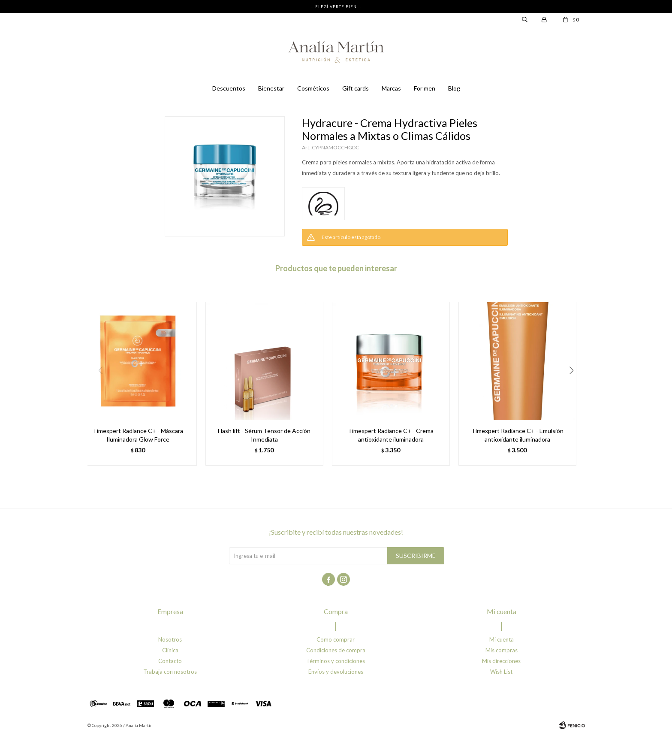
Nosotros (170, 639)
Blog (454, 88)
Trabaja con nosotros (170, 671)
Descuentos (228, 88)
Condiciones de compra (335, 650)
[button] (575, 388)
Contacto (170, 660)
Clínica (170, 650)
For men (424, 88)
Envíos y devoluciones (335, 671)
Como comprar (335, 639)
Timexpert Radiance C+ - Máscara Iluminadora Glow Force (138, 435)
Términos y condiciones (335, 660)
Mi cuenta (501, 639)
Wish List (501, 671)
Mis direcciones (501, 660)
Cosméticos (313, 88)
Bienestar (271, 88)
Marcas (391, 88)
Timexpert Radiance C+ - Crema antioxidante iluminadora (391, 435)
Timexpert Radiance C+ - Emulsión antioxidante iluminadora (517, 435)
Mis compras (501, 650)
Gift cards (355, 88)
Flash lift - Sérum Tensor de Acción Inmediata (264, 435)
